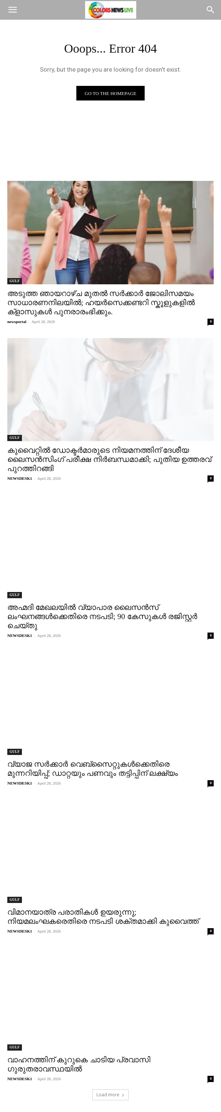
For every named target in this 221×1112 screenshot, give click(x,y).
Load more (110, 1095)
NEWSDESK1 (19, 478)
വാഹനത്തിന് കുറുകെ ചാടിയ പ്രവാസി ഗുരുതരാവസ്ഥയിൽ (78, 1064)
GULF (14, 281)
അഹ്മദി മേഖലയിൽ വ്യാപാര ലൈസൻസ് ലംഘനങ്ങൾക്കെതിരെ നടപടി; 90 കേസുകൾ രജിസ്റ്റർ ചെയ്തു (102, 616)
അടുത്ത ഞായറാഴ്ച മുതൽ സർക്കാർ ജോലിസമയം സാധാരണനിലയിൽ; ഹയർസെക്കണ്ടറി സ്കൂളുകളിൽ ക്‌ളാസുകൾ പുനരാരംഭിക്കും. (101, 302)
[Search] (211, 10)
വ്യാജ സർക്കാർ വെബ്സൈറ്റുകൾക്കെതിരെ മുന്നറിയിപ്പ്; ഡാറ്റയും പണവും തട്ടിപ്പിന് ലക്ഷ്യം (92, 769)
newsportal (16, 321)
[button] (12, 10)
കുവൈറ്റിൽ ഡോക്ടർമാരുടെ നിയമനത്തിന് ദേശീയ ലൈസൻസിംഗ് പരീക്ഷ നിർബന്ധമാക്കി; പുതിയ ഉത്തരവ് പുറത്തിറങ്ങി (109, 459)
